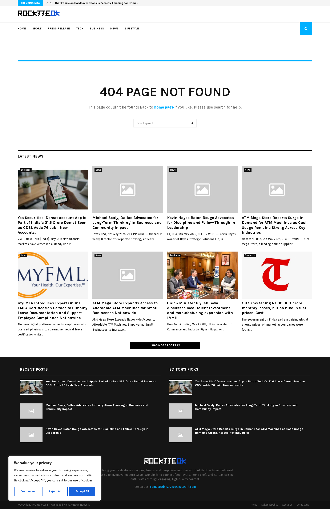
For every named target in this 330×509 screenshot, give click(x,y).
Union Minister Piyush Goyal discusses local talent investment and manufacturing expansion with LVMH (200, 310)
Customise (27, 491)
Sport (36, 28)
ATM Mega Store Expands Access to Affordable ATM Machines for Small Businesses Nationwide (125, 308)
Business (97, 28)
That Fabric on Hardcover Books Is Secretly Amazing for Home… (96, 3)
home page (164, 107)
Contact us (303, 504)
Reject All (55, 491)
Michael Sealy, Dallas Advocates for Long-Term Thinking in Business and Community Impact (127, 222)
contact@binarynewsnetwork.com (173, 487)
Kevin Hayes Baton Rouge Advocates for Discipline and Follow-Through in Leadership (201, 222)
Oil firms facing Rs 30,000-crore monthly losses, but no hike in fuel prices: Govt (274, 308)
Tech (79, 28)
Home (22, 28)
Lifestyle (132, 28)
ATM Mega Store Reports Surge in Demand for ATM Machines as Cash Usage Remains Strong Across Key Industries (275, 225)
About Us (287, 504)
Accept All (82, 491)
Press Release (59, 28)
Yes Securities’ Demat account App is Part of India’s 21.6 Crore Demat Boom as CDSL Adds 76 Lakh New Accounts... (53, 225)
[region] (54, 478)
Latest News (30, 156)
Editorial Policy (269, 504)
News (114, 28)
